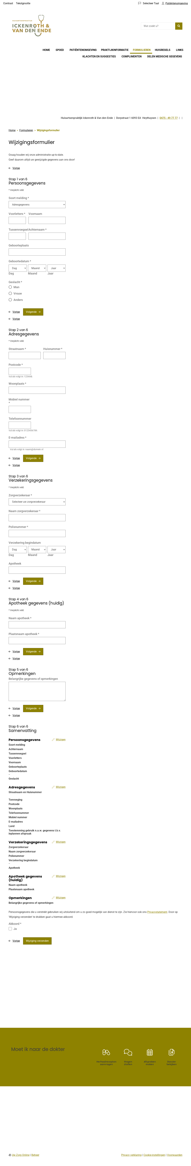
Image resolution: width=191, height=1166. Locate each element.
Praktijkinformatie (115, 50)
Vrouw (18, 293)
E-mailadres (17, 437)
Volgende (31, 311)
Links (179, 50)
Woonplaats (17, 383)
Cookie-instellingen (154, 1155)
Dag (11, 273)
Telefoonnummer (20, 418)
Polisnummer (18, 527)
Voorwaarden (174, 1155)
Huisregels (162, 50)
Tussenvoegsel (18, 229)
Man (16, 287)
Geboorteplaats (19, 245)
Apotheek (15, 563)
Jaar (50, 273)
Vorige (16, 168)
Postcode (16, 364)
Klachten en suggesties (99, 56)
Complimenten (132, 56)
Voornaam (35, 213)
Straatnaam (17, 349)
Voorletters (17, 213)
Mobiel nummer (19, 401)
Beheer (35, 1155)
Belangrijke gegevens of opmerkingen (33, 678)
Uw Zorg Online (20, 1155)
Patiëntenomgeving (83, 50)
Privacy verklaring (131, 1155)
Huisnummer (52, 349)
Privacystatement (157, 912)
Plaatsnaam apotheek (24, 634)
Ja (15, 928)
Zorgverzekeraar (20, 495)
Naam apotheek (20, 618)
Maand (32, 273)
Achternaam (37, 229)
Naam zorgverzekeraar (24, 511)
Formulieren (141, 50)
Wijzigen (61, 739)
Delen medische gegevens (164, 56)
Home (46, 50)
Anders (18, 300)
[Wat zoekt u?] (158, 26)
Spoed (60, 50)
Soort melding (19, 198)
